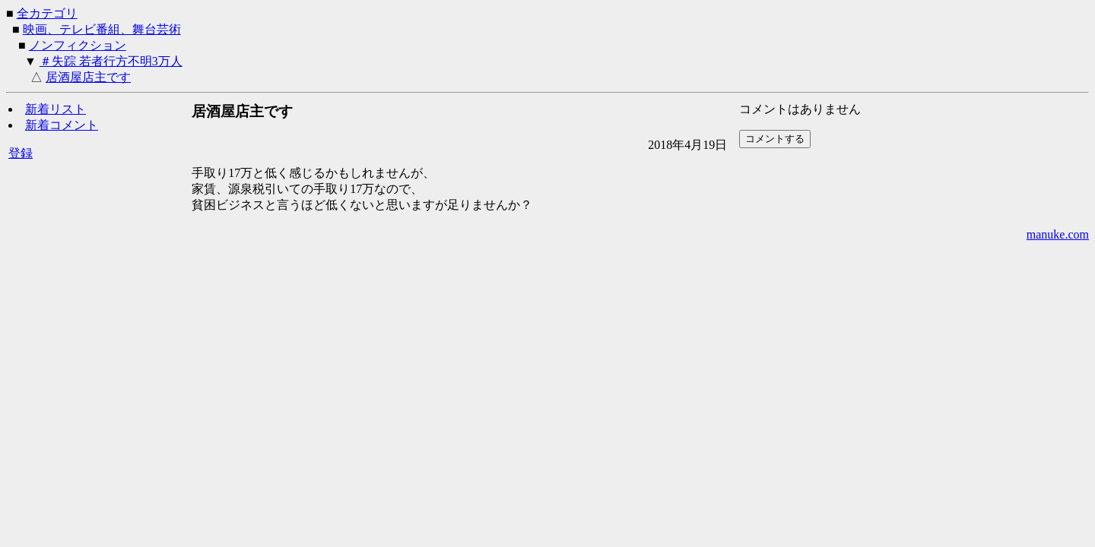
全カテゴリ (47, 13)
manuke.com (1058, 234)
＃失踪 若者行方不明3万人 (111, 61)
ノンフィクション (77, 45)
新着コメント (61, 125)
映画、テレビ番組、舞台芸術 (102, 29)
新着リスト (55, 109)
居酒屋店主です (88, 77)
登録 (20, 153)
